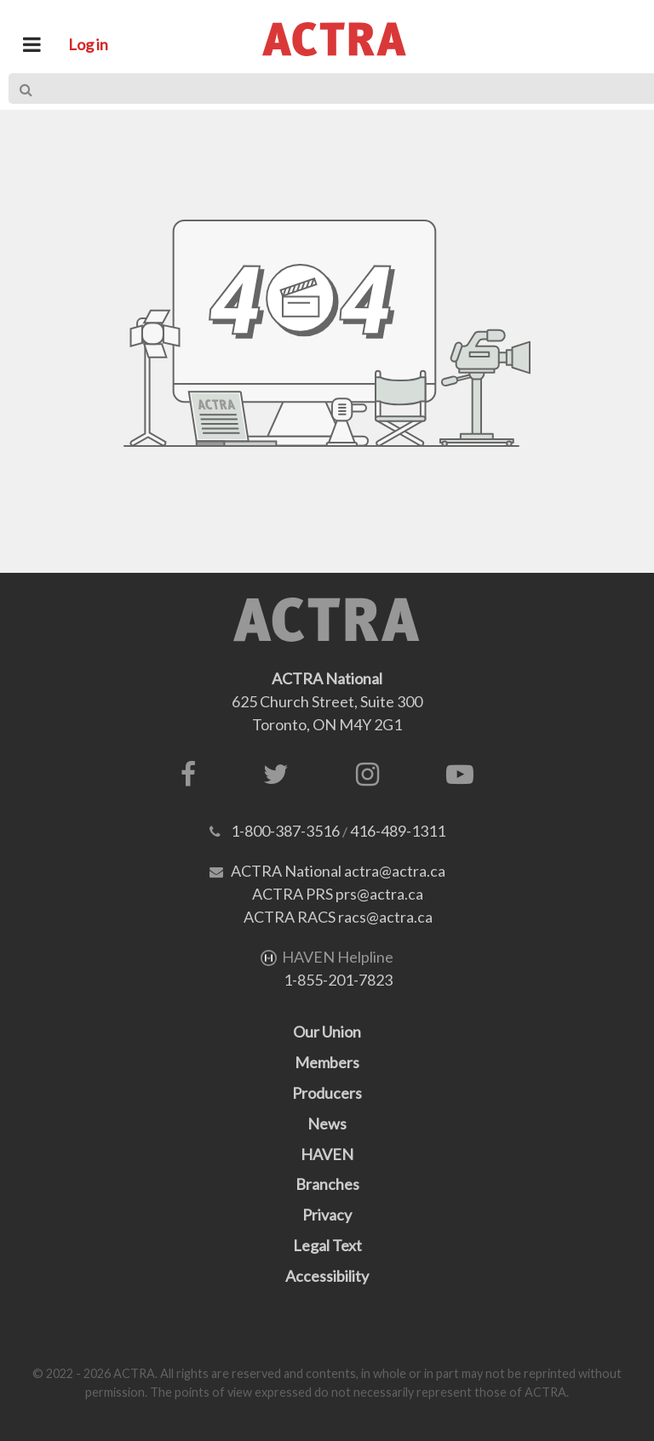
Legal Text (327, 1245)
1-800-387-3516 (285, 830)
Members (327, 1062)
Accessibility (327, 1276)
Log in (88, 44)
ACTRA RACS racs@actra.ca (338, 916)
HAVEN (327, 1154)
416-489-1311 (397, 830)
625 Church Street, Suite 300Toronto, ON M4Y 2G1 (327, 701)
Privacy (327, 1214)
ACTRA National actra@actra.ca (338, 870)
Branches (327, 1184)
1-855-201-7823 (338, 979)
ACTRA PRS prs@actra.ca (337, 893)
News (327, 1123)
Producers (327, 1093)
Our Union (327, 1031)
